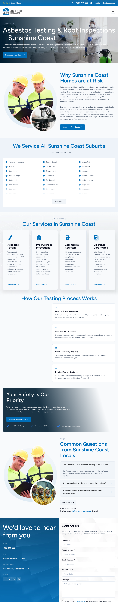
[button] (59, 201)
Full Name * (66, 540)
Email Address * (68, 560)
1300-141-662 (9, 548)
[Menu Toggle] (113, 11)
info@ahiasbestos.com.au (81, 511)
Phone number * (68, 550)
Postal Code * (67, 570)
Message (65, 580)
